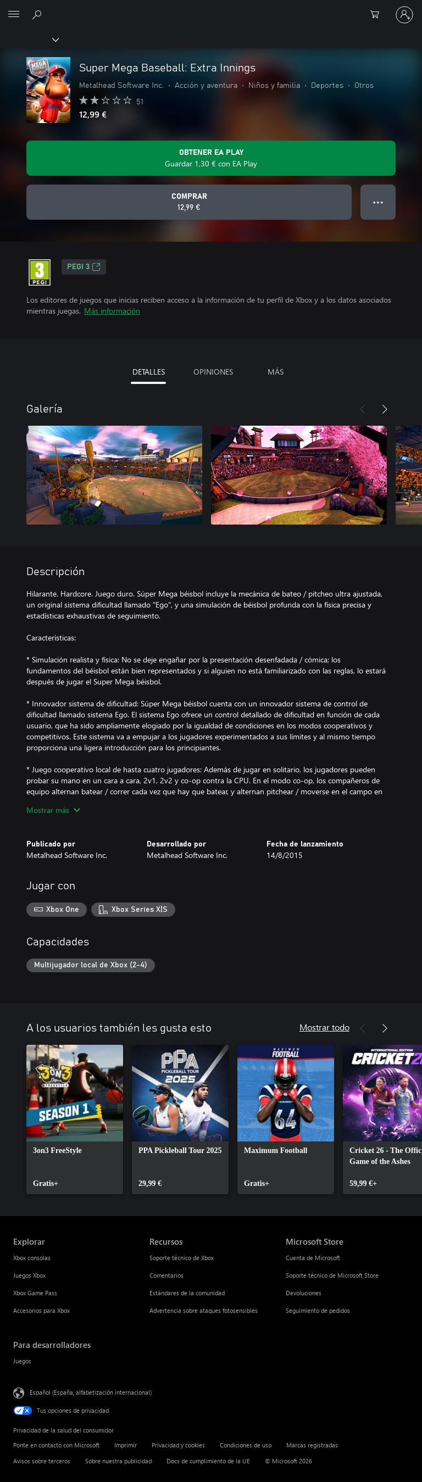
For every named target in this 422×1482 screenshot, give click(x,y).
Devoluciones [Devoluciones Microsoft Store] (303, 1292)
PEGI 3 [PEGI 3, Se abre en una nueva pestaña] (84, 267)
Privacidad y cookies (178, 1444)
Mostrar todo (324, 1027)
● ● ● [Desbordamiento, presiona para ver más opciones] (378, 202)
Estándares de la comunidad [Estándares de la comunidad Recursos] (187, 1292)
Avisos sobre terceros (41, 1460)
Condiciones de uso (245, 1444)
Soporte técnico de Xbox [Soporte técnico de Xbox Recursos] (181, 1257)
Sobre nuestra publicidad (118, 1460)
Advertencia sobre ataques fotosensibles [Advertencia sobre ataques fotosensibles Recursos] (203, 1310)
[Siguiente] (385, 409)
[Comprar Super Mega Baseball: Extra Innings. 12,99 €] (189, 202)
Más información (112, 310)
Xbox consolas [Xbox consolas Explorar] (32, 1257)
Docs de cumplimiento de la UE (208, 1460)
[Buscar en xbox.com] (38, 14)
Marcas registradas (312, 1444)
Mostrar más (53, 810)
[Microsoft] (210, 8)
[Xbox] (28, 39)
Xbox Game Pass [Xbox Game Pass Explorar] (35, 1292)
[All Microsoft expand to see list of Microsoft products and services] (14, 15)
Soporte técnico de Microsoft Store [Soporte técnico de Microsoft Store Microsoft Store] (332, 1275)
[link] (74, 1119)
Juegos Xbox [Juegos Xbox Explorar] (29, 1275)
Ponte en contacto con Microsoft (56, 1444)
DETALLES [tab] (148, 371)
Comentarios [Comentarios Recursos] (166, 1275)
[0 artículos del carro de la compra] (378, 15)
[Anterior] (363, 409)
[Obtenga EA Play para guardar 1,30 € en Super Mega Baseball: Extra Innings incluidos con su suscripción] (211, 158)
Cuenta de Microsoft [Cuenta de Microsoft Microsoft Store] (313, 1257)
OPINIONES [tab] (213, 371)
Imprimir (125, 1444)
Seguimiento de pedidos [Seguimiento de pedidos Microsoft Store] (318, 1310)
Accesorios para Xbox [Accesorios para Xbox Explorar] (41, 1310)
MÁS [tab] (276, 371)
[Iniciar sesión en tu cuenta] (404, 15)
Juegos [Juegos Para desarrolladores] (22, 1360)
